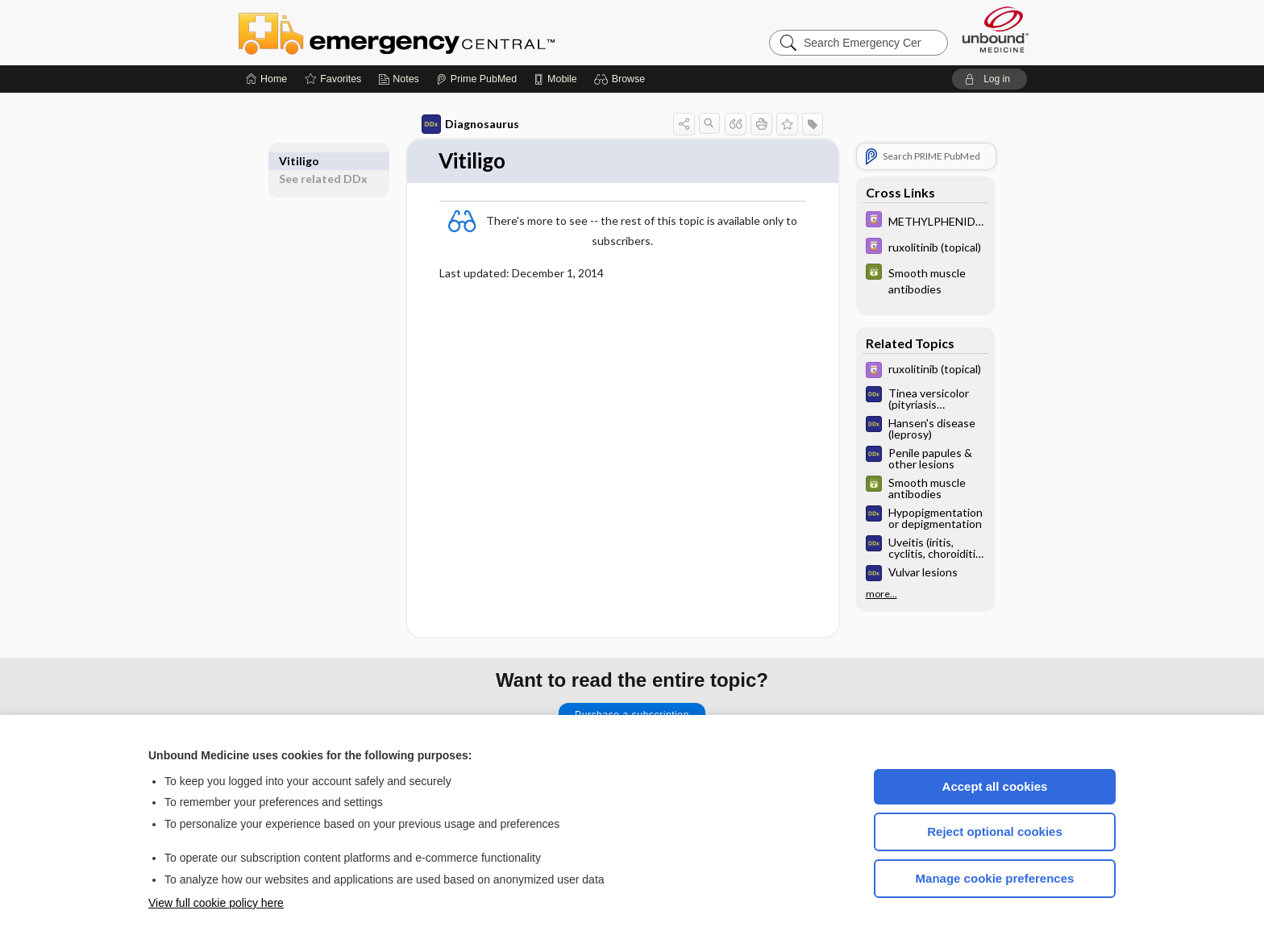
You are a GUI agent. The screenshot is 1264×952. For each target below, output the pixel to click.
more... (881, 594)
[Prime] (476, 79)
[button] (622, 79)
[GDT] (925, 279)
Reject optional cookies (994, 831)
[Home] (266, 79)
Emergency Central (438, 32)
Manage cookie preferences (995, 878)
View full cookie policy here (216, 902)
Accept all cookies (995, 786)
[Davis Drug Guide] (925, 221)
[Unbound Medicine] (995, 29)
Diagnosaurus (470, 124)
